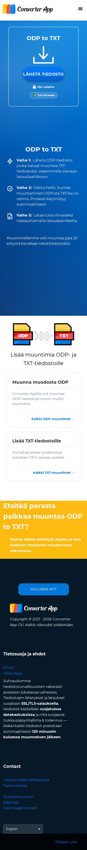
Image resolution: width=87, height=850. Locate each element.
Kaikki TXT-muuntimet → (54, 473)
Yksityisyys (12, 673)
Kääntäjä (11, 802)
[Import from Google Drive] (43, 95)
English (12, 829)
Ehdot (8, 667)
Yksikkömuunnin (18, 797)
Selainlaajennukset (20, 808)
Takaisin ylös (66, 842)
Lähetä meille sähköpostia (26, 780)
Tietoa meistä (15, 786)
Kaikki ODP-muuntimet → (53, 419)
